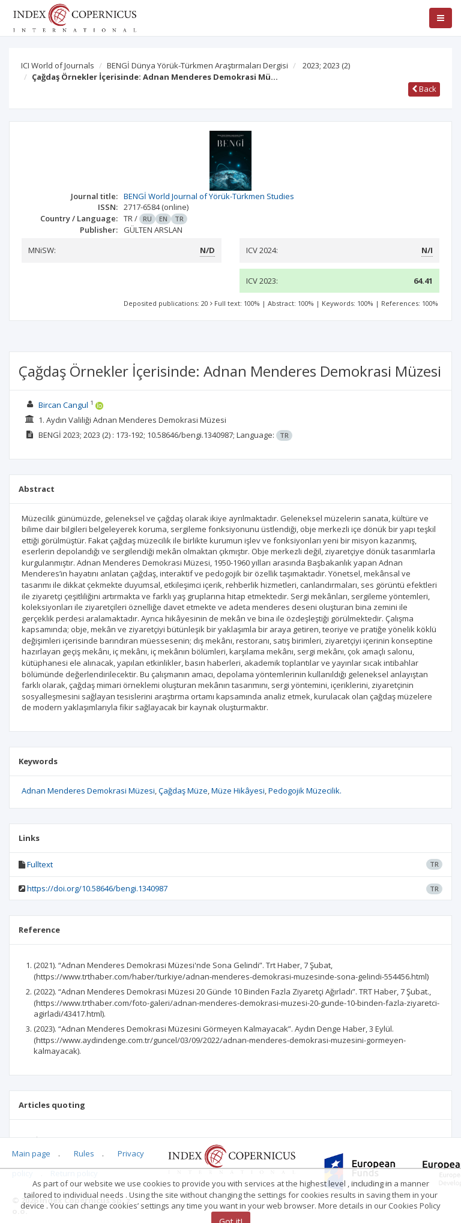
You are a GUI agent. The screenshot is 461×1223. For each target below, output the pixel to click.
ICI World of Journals (57, 65)
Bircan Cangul (63, 404)
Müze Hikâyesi (238, 790)
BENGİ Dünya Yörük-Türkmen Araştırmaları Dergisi (197, 65)
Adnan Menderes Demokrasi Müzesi (88, 790)
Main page (31, 1153)
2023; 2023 (326, 65)
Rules (84, 1153)
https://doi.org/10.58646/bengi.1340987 (97, 888)
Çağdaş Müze (183, 790)
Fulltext (40, 864)
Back (424, 88)
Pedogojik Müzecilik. (305, 790)
